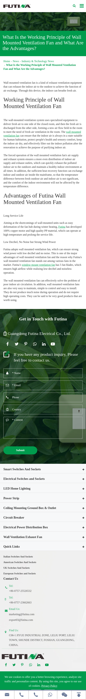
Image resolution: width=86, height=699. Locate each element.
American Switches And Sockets (19, 564)
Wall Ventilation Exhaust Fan (22, 537)
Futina (61, 226)
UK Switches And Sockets (16, 570)
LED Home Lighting (16, 488)
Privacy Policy (49, 685)
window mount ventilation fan (38, 264)
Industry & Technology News (38, 61)
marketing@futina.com (23, 614)
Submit (20, 450)
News (16, 61)
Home (6, 61)
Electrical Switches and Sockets (24, 479)
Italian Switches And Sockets (18, 558)
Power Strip (11, 498)
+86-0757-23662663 (22, 602)
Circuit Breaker (13, 517)
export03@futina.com (23, 619)
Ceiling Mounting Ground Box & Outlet (29, 508)
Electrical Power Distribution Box (25, 527)
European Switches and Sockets (19, 575)
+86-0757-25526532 (22, 590)
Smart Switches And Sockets (22, 469)
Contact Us (10, 578)
